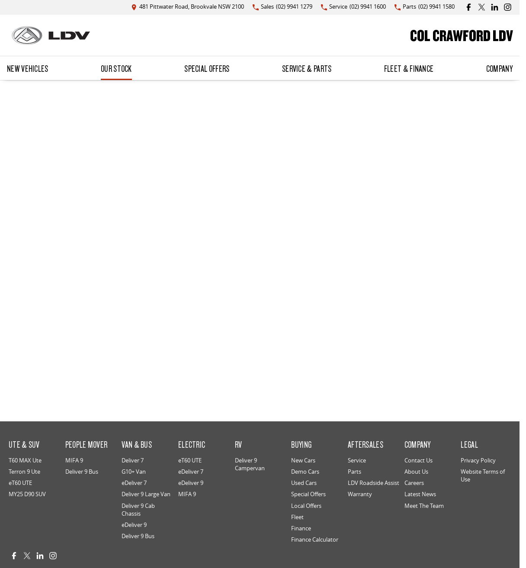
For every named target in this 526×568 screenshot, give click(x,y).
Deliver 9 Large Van (146, 494)
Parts (354, 471)
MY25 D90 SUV (27, 494)
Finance (301, 528)
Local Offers (306, 506)
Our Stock (116, 68)
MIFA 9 (74, 460)
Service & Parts (307, 68)
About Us (416, 471)
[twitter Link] (481, 7)
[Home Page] (50, 35)
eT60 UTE (20, 483)
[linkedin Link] (494, 7)
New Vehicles (27, 68)
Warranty (360, 494)
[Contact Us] (187, 7)
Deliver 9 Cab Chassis (138, 509)
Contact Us (418, 460)
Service (357, 460)
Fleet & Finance (409, 68)
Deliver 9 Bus (81, 471)
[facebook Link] (468, 7)
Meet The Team (424, 506)
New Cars (303, 460)
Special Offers (206, 68)
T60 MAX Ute (25, 460)
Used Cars (304, 483)
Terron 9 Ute (24, 471)
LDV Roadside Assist (373, 483)
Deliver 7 (133, 460)
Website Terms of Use (483, 475)
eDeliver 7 (134, 483)
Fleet (297, 517)
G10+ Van (134, 471)
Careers (414, 483)
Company (499, 68)
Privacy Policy (478, 460)
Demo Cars (305, 471)
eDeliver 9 (134, 525)
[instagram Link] (507, 7)
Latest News (420, 494)
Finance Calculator (314, 539)
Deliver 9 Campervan (250, 464)
